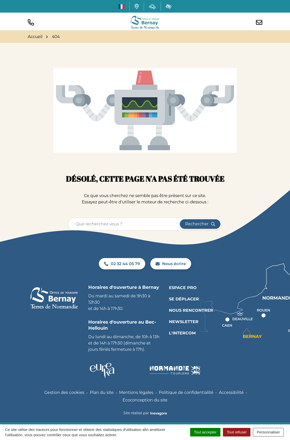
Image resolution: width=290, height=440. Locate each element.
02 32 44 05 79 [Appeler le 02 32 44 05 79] (122, 263)
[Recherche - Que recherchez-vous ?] (124, 224)
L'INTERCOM (182, 333)
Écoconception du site (145, 400)
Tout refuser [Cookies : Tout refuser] (237, 432)
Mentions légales (136, 392)
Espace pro (183, 287)
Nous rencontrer (191, 310)
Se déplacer (184, 299)
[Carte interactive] (136, 6)
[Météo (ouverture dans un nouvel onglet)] (152, 6)
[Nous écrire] (259, 22)
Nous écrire (171, 263)
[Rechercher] (200, 224)
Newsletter (183, 321)
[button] (31, 22)
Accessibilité (231, 392)
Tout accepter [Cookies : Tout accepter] (205, 432)
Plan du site (101, 392)
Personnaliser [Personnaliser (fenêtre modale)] (268, 432)
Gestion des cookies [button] (64, 392)
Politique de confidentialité (186, 392)
